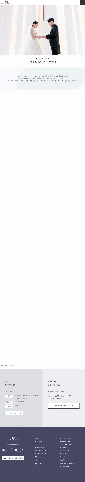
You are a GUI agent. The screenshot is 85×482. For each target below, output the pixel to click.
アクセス (62, 457)
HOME (37, 438)
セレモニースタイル (40, 450)
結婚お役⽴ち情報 (65, 441)
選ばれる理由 (38, 441)
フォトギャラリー (40, 463)
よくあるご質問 (66, 444)
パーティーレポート (65, 438)
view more (13, 413)
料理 (36, 460)
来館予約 (62, 460)
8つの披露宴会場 (39, 447)
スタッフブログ (64, 450)
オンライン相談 (64, 466)
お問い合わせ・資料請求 (67, 463)
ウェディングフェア (40, 454)
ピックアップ (64, 447)
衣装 (36, 457)
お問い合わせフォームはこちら (64, 405)
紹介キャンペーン (65, 454)
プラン (37, 466)
